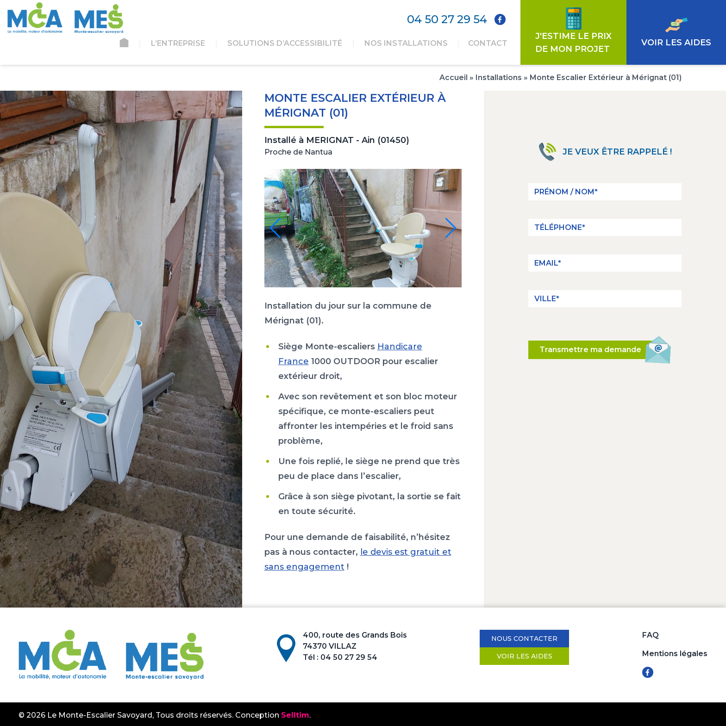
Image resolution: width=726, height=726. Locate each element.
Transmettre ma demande (597, 350)
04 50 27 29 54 (447, 19)
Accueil (453, 77)
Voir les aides (524, 656)
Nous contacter (524, 638)
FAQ (650, 635)
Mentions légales (674, 653)
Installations (499, 77)
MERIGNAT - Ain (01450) (357, 140)
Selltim (295, 715)
